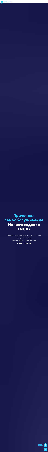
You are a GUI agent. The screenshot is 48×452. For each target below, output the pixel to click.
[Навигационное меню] (46, 1)
